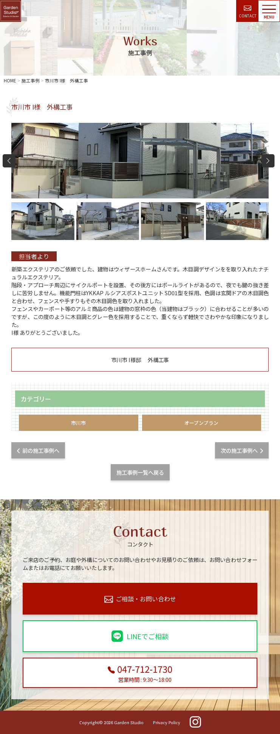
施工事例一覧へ (140, 472)
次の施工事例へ (242, 450)
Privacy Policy (166, 722)
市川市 (78, 422)
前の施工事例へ (38, 450)
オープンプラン (201, 422)
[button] (268, 160)
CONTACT (248, 12)
